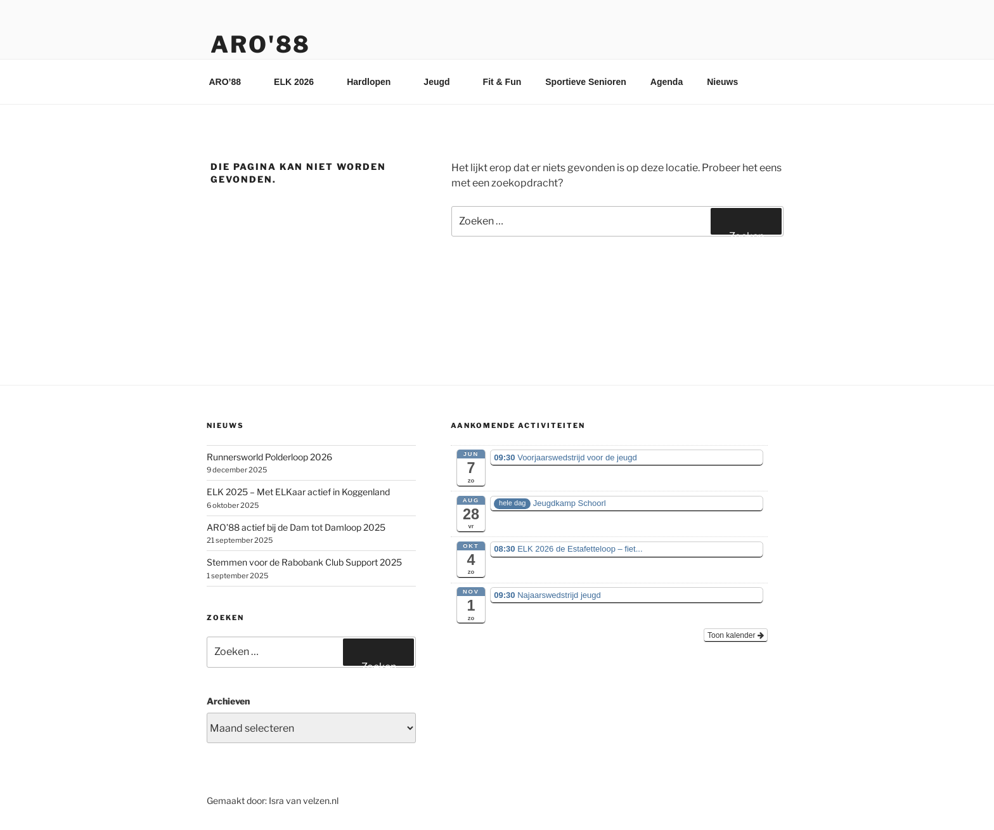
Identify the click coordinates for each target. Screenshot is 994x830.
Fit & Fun (502, 82)
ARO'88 (260, 44)
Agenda (666, 82)
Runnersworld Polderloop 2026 (269, 456)
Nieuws (722, 82)
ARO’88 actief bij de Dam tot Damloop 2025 (296, 527)
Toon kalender (735, 635)
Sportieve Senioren (585, 82)
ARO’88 (231, 82)
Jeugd (442, 82)
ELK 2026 (300, 82)
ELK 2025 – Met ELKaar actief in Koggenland (298, 491)
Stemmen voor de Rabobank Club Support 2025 (304, 562)
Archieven (228, 701)
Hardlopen (375, 82)
